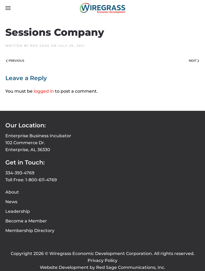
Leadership (17, 211)
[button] (8, 8)
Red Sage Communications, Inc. (130, 267)
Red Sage (40, 46)
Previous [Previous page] (15, 60)
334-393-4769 (19, 172)
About (12, 192)
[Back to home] (102, 8)
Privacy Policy (102, 260)
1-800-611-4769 (41, 179)
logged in (44, 91)
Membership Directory (29, 230)
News (11, 201)
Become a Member (26, 220)
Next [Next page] (194, 60)
